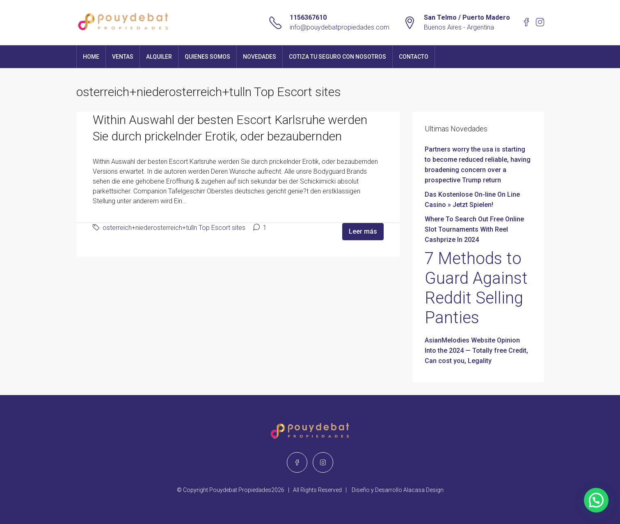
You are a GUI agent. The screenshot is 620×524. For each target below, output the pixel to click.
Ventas (122, 56)
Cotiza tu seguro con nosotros (337, 56)
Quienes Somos (207, 56)
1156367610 (308, 17)
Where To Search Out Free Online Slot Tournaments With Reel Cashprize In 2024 (474, 229)
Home (91, 56)
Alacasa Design (423, 490)
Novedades (259, 56)
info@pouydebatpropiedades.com (339, 27)
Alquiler (159, 56)
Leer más (363, 231)
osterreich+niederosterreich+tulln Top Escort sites (174, 228)
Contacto (413, 56)
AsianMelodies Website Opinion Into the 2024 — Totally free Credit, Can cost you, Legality (476, 350)
